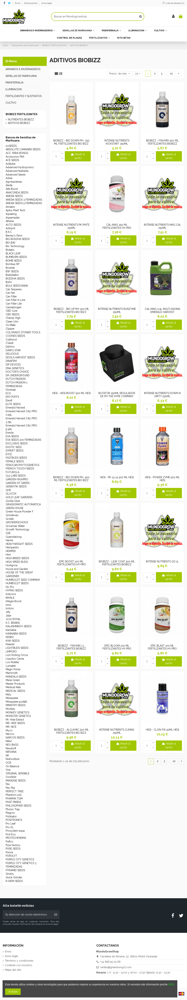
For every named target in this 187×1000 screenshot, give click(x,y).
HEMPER (11, 551)
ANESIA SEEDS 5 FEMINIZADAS (24, 203)
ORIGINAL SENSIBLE (17, 773)
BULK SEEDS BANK (17, 285)
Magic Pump (13, 669)
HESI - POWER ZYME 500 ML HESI (162, 479)
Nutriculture (12, 759)
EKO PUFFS (12, 396)
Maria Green (13, 680)
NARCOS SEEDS (15, 737)
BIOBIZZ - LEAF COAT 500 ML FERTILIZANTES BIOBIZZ (117, 563)
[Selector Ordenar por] (119, 74)
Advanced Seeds (16, 174)
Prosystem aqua (15, 830)
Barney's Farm (14, 235)
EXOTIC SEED (14, 447)
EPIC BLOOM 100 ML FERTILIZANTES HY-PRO (116, 647)
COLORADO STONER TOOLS (23, 332)
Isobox (10, 608)
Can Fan (10, 292)
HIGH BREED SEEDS (17, 558)
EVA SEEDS (12, 436)
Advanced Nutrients (17, 170)
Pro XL (10, 827)
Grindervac (12, 515)
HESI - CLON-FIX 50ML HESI (162, 729)
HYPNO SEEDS (14, 590)
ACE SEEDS (12, 160)
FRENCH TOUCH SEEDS (20, 468)
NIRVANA (11, 751)
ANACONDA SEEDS (17, 192)
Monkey (10, 708)
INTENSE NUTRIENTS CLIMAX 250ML (116, 731)
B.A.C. (9, 231)
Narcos (10, 733)
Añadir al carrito (78, 156)
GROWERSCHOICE (17, 522)
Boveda (10, 267)
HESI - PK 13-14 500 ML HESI (117, 477)
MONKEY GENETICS (17, 712)
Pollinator (11, 816)
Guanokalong (14, 536)
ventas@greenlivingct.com (115, 967)
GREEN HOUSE (14, 508)
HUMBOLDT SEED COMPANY (23, 579)
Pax (8, 784)
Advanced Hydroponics (20, 167)
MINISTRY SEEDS (15, 705)
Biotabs (10, 249)
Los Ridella (12, 662)
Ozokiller (11, 776)
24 (137, 73)
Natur (9, 741)
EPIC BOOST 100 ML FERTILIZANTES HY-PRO (71, 563)
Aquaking (11, 213)
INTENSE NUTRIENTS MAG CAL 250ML (162, 226)
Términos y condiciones (19, 960)
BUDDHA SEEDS (15, 278)
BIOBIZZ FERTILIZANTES (21, 114)
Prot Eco (11, 834)
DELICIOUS (12, 353)
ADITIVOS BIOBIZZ (19, 123)
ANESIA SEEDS (14, 196)
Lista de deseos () (173, 3)
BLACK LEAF (13, 253)
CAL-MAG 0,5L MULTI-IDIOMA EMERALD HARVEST (162, 310)
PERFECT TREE (15, 791)
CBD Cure (11, 310)
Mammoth (12, 672)
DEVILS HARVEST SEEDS (20, 357)
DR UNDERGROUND (18, 375)
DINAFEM (11, 360)
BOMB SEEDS (14, 260)
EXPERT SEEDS (14, 450)
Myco (9, 730)
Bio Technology (15, 246)
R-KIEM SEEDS (14, 881)
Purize (9, 852)
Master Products (15, 683)
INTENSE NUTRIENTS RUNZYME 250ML (117, 310)
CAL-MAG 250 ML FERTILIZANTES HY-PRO (116, 226)
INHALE (10, 597)
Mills (8, 694)
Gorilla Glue (13, 500)
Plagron (10, 812)
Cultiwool (11, 339)
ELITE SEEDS (13, 404)
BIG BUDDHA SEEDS (18, 239)
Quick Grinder (14, 877)
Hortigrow (12, 565)
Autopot (10, 228)
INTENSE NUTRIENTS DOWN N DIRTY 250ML (162, 395)
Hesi (8, 554)
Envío (18, 3)
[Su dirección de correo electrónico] (27, 914)
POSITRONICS (14, 819)
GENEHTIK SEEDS (16, 486)
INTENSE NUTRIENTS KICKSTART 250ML (116, 142)
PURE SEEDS (13, 848)
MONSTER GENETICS (18, 715)
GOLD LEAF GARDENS (19, 497)
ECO (8, 393)
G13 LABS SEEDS (16, 475)
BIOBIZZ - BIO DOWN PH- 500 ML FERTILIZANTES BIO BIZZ (71, 479)
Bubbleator (12, 274)
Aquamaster (13, 217)
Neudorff (11, 748)
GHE (8, 490)
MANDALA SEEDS (16, 676)
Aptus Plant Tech (15, 210)
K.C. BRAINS (13, 622)
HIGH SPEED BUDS (17, 561)
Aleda (9, 185)
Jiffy (8, 612)
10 (171, 73)
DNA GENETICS (15, 368)
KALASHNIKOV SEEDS (18, 626)
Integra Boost (13, 601)
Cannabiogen (13, 307)
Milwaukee (12, 698)
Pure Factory (13, 845)
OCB (8, 762)
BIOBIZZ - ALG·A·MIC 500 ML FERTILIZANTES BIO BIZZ (71, 731)
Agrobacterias (14, 181)
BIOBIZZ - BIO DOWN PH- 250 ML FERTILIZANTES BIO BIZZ (71, 142)
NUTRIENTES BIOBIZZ (21, 119)
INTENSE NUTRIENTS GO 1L (162, 561)
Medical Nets (13, 687)
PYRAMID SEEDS (15, 870)
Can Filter (11, 296)
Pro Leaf (10, 823)
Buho (9, 282)
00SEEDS (11, 145)
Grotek (10, 518)
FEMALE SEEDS (15, 461)
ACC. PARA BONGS (17, 153)
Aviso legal (46, 3)
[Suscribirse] (56, 914)
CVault (9, 343)
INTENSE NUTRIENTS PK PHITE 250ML (71, 226)
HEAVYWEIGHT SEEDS (19, 543)
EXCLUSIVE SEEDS (17, 443)
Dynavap (11, 389)
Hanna (9, 540)
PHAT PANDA (13, 802)
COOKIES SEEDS (15, 335)
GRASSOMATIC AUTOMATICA (23, 504)
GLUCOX (11, 493)
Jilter (8, 615)
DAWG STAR (13, 350)
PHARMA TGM (14, 798)
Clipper (10, 328)
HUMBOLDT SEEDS (17, 583)
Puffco (9, 841)
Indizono (11, 594)
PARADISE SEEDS (16, 780)
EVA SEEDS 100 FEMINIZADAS (23, 439)
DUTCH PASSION (16, 378)
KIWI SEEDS (13, 640)
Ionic (8, 604)
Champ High (13, 317)
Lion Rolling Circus (17, 655)
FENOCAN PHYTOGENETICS (22, 465)
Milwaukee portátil (16, 701)
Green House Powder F (19, 511)
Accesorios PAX (15, 156)
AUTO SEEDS (13, 224)
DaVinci (10, 346)
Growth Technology (17, 529)
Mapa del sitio (13, 969)
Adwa (9, 178)
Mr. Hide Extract (15, 719)
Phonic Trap (13, 809)
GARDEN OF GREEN (17, 483)
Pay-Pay (10, 787)
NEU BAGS (12, 744)
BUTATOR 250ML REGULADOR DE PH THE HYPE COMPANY (116, 395)
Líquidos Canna (15, 658)
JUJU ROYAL (13, 619)
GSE (8, 533)
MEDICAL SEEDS (15, 690)
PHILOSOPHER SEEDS (18, 805)
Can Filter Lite (14, 303)
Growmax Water (15, 526)
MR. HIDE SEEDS (15, 723)
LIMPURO (11, 651)
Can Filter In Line (15, 299)
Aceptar (13, 991)
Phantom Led (13, 794)
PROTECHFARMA (16, 837)
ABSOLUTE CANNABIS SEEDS (23, 149)
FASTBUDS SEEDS (16, 457)
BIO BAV (11, 242)
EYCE (9, 454)
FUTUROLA (12, 472)
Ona (8, 769)
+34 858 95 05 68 (110, 961)
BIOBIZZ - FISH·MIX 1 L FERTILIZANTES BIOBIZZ (71, 647)
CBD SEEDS (12, 314)
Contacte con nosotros (18, 965)
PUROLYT (11, 855)
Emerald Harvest (15, 407)
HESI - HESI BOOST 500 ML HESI (71, 393)
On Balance (12, 766)
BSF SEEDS (12, 271)
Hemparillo (12, 547)
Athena (10, 221)
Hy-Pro (10, 586)
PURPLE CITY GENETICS (20, 859)
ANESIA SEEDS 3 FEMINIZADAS (24, 199)
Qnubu (10, 873)
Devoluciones (31, 3)
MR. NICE (11, 726)
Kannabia (11, 629)
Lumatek (11, 665)
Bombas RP (12, 264)
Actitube (10, 163)
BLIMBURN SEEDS (16, 256)
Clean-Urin (12, 321)
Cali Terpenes (14, 289)
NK (7, 755)
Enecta (10, 432)
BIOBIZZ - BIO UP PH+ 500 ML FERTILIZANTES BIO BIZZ (71, 310)
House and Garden (17, 569)
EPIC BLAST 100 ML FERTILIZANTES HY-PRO (162, 647)
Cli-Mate (11, 325)
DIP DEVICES (13, 364)
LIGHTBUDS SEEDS (17, 647)
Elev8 (9, 400)
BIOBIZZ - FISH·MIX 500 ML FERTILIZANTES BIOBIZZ (162, 142)
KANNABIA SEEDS (16, 633)
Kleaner (10, 644)
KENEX (10, 637)
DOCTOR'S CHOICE (17, 371)
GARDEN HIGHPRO (17, 479)
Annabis (10, 206)
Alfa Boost (12, 188)
